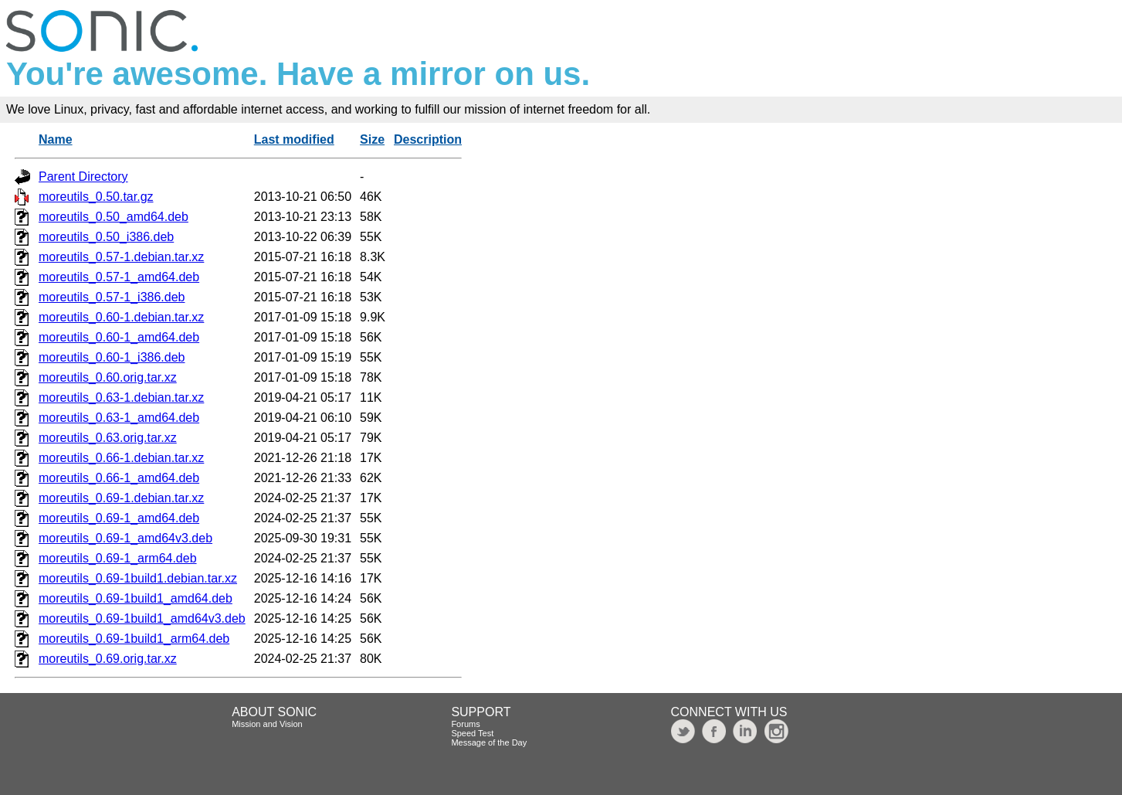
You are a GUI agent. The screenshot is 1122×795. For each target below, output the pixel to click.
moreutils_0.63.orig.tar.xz (108, 437)
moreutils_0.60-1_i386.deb (112, 357)
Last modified (294, 139)
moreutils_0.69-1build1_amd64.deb (135, 598)
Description (428, 139)
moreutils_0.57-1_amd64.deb (119, 277)
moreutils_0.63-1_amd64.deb (119, 417)
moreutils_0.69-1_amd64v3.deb (125, 538)
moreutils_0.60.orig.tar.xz (108, 377)
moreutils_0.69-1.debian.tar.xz (121, 498)
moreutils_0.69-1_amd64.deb (119, 518)
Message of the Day (489, 742)
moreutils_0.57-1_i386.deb (112, 297)
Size (372, 139)
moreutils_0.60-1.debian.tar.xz (121, 317)
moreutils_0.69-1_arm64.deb (118, 558)
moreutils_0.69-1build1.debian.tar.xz (138, 578)
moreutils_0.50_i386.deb (106, 236)
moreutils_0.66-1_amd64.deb (119, 477)
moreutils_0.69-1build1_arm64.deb (134, 638)
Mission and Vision (267, 724)
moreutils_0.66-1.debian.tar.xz (121, 457)
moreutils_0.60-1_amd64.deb (119, 337)
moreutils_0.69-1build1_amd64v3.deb (142, 618)
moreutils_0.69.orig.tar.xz (108, 658)
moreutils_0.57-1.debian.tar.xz (121, 256)
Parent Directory (83, 176)
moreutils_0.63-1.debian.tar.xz (121, 397)
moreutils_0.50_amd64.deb (113, 216)
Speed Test (472, 733)
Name (56, 139)
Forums (465, 724)
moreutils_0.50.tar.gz (96, 196)
